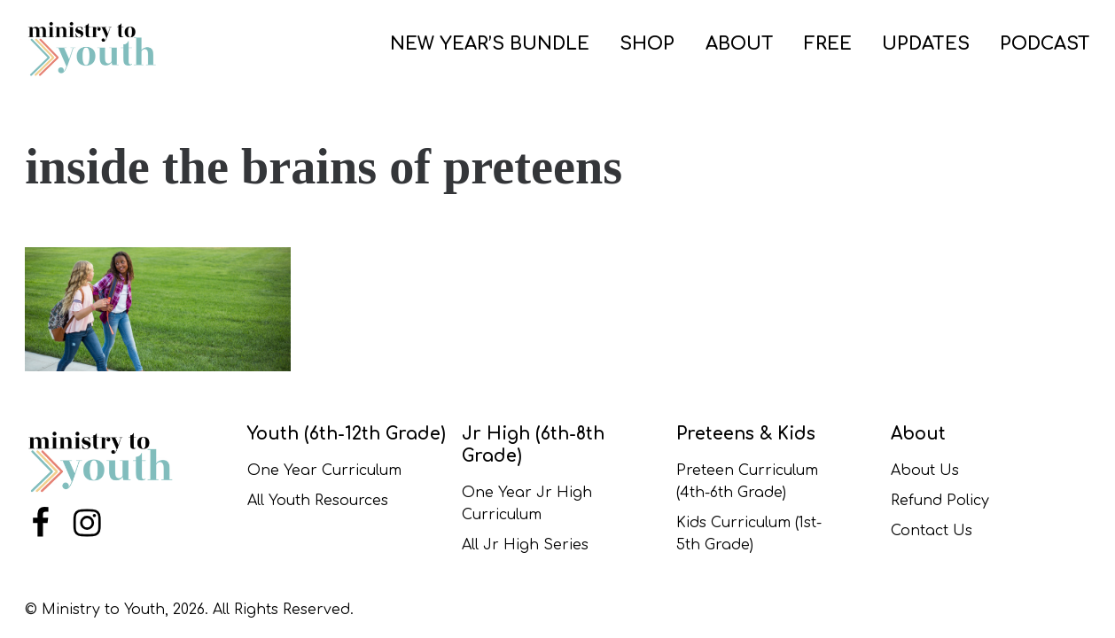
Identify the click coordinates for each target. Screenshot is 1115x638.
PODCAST (1045, 44)
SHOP (647, 44)
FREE (828, 44)
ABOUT (740, 44)
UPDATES (926, 44)
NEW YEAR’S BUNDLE (489, 44)
